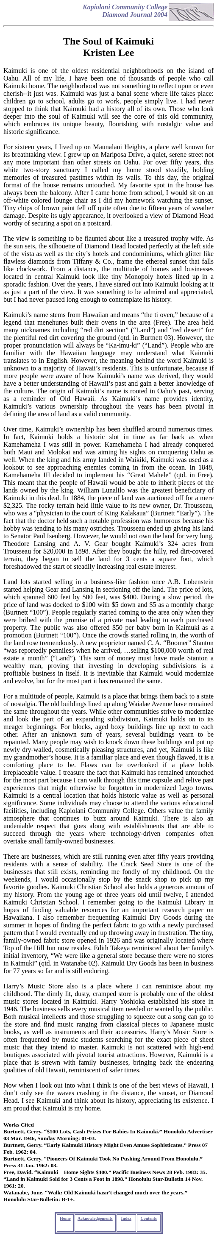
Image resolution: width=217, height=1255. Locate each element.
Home (65, 1218)
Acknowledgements (95, 1218)
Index (126, 1218)
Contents (148, 1218)
